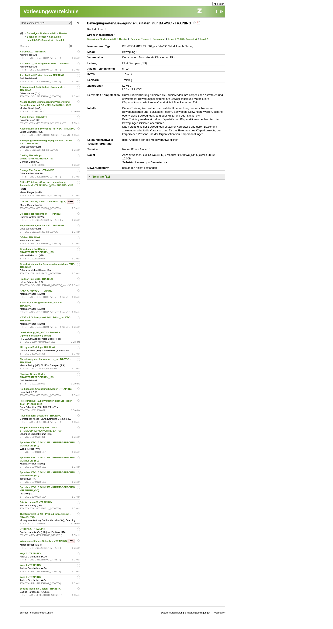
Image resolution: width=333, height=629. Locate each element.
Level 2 (204, 39)
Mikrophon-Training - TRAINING (38, 347)
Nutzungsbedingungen (198, 612)
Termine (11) (101, 176)
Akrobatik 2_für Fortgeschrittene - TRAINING (45, 63)
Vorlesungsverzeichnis (51, 11)
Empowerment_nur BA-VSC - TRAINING (42, 225)
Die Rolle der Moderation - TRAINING (40, 213)
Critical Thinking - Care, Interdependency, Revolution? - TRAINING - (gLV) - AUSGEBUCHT (47, 185)
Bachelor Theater (36, 36)
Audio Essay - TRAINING (34, 117)
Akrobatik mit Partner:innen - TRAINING (42, 75)
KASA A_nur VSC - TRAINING (36, 291)
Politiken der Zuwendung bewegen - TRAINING (46, 389)
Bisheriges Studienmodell (41, 33)
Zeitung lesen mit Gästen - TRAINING (41, 588)
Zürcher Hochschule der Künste (36, 612)
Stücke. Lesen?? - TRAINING (36, 502)
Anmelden (219, 4)
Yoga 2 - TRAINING (30, 565)
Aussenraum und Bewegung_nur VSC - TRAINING (48, 128)
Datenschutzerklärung (172, 612)
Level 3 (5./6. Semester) (40, 40)
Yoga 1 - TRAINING (30, 553)
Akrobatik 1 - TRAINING (33, 51)
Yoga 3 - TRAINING (30, 577)
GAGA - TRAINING (30, 237)
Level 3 (60, 40)
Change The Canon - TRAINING (37, 170)
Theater (63, 33)
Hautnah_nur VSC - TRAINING (37, 279)
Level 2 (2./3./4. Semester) (182, 39)
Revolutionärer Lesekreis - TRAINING (41, 415)
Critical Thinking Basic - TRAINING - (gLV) (47, 201)
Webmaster (219, 612)
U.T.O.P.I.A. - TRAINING (33, 529)
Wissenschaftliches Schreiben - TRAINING (47, 541)
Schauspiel (55, 36)
